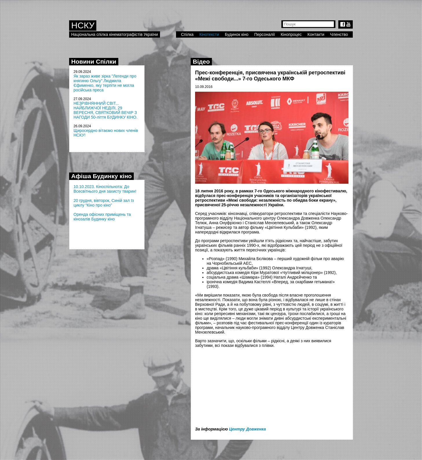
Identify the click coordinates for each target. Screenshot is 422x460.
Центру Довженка (247, 429)
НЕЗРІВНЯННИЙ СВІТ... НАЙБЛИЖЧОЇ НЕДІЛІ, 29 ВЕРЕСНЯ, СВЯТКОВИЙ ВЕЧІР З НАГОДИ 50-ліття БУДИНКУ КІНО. (105, 110)
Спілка (187, 34)
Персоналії (264, 34)
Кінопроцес (291, 34)
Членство (339, 34)
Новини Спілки (93, 61)
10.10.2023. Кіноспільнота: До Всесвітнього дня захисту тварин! (105, 189)
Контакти (315, 34)
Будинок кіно (237, 34)
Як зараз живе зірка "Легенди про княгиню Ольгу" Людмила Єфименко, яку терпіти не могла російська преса (105, 83)
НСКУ (82, 25)
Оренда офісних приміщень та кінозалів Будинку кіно (102, 216)
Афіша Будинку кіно (101, 176)
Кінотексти (209, 34)
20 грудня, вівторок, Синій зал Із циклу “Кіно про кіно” (104, 202)
